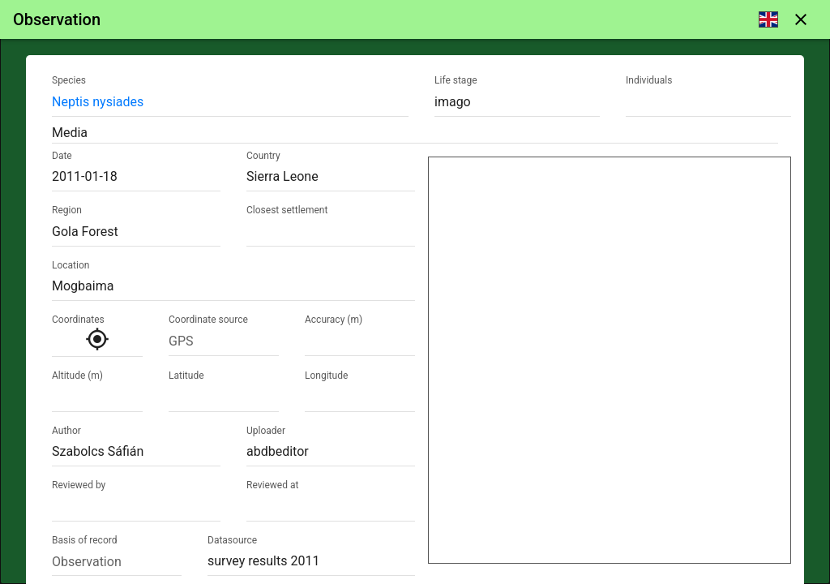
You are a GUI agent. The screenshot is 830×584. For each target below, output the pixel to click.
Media (70, 132)
